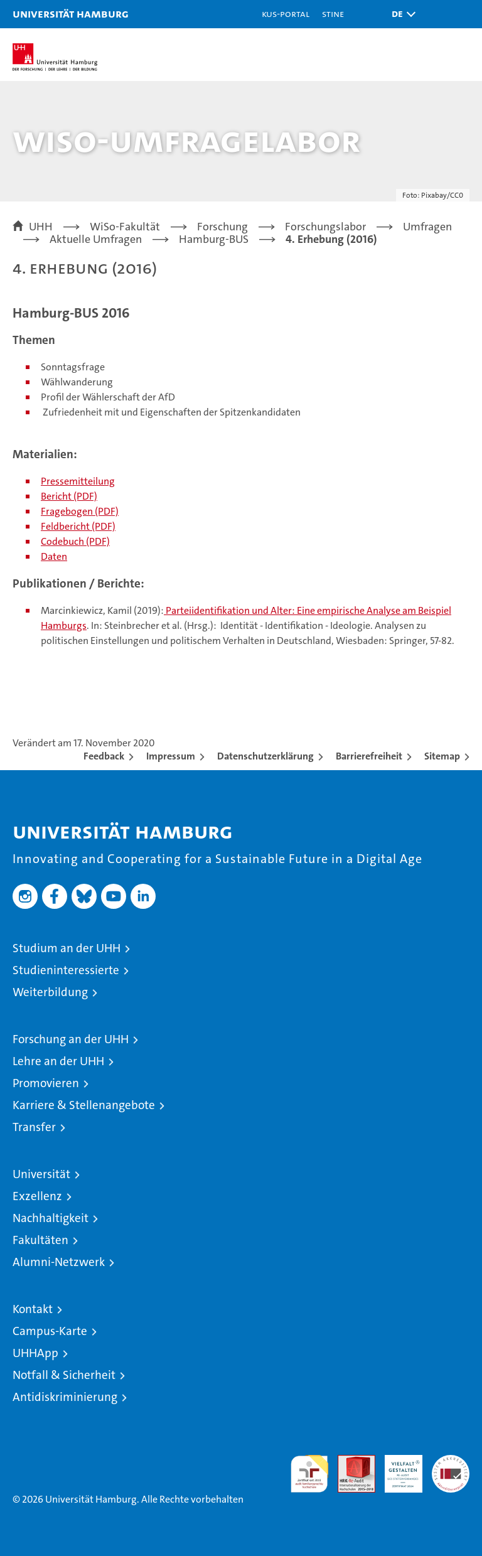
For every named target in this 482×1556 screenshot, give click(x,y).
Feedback (103, 756)
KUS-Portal (285, 13)
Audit (350, 1461)
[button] (400, 14)
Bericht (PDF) (69, 496)
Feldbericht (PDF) (78, 526)
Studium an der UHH (66, 948)
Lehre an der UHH (58, 1061)
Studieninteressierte (66, 970)
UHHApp (35, 1353)
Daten (54, 556)
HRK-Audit (397, 1468)
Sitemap (442, 756)
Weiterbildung (50, 992)
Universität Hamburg (71, 13)
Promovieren (46, 1083)
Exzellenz (37, 1196)
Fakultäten (40, 1240)
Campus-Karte (50, 1331)
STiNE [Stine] (333, 13)
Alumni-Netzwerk (59, 1262)
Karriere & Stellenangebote (84, 1105)
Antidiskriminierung (65, 1397)
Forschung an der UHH (71, 1039)
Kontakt (33, 1309)
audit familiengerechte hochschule (309, 1474)
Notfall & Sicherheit (64, 1375)
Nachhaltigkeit (50, 1218)
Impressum (170, 756)
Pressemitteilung (78, 481)
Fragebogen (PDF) (80, 511)
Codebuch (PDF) (75, 541)
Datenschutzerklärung (265, 756)
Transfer (34, 1127)
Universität (41, 1174)
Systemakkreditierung (450, 1461)
